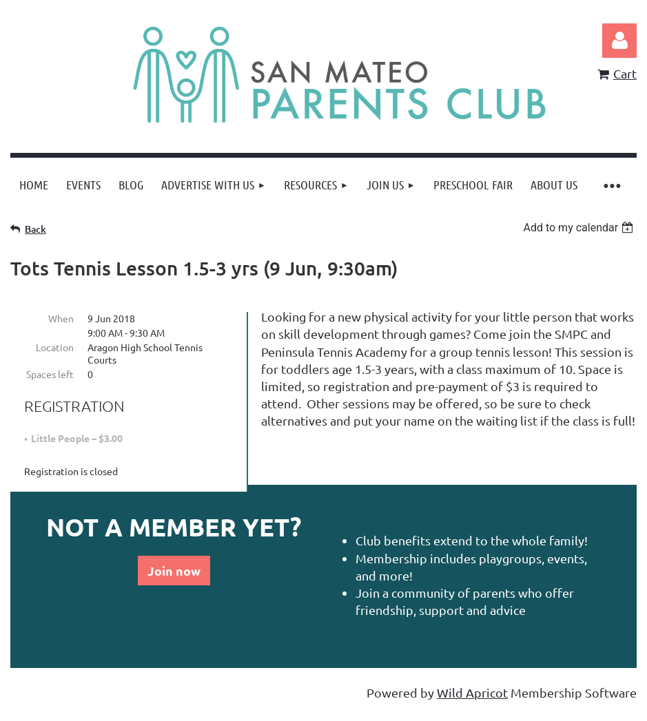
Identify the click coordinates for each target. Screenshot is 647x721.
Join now (174, 570)
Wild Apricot (472, 692)
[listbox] (580, 227)
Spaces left (50, 374)
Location (55, 347)
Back (35, 229)
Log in (619, 40)
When (61, 318)
